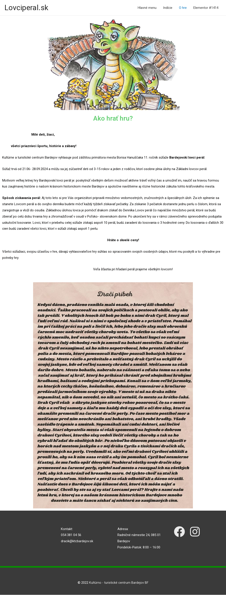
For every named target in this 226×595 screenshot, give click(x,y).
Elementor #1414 (205, 8)
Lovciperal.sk (27, 7)
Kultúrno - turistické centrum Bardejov (116, 583)
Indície (167, 8)
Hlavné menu (147, 8)
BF (147, 583)
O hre (183, 8)
